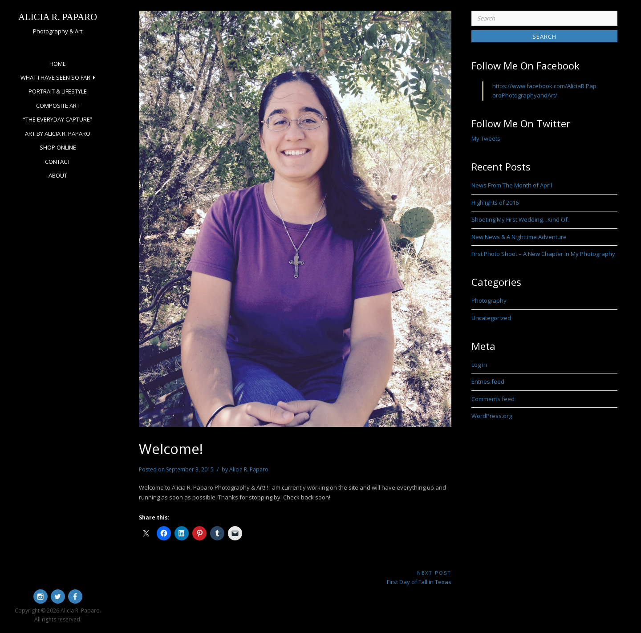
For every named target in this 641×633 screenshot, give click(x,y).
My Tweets (485, 138)
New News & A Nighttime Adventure (519, 237)
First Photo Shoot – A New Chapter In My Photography (543, 254)
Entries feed (487, 381)
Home (57, 64)
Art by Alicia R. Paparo (57, 134)
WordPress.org (491, 416)
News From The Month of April (511, 185)
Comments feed (493, 399)
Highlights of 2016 (495, 203)
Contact (57, 162)
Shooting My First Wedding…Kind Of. (520, 219)
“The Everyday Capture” (57, 119)
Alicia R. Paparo (57, 17)
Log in (479, 365)
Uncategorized (491, 318)
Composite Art (58, 105)
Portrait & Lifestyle (57, 91)
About (58, 175)
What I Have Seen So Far (55, 77)
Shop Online (58, 147)
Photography (489, 300)
